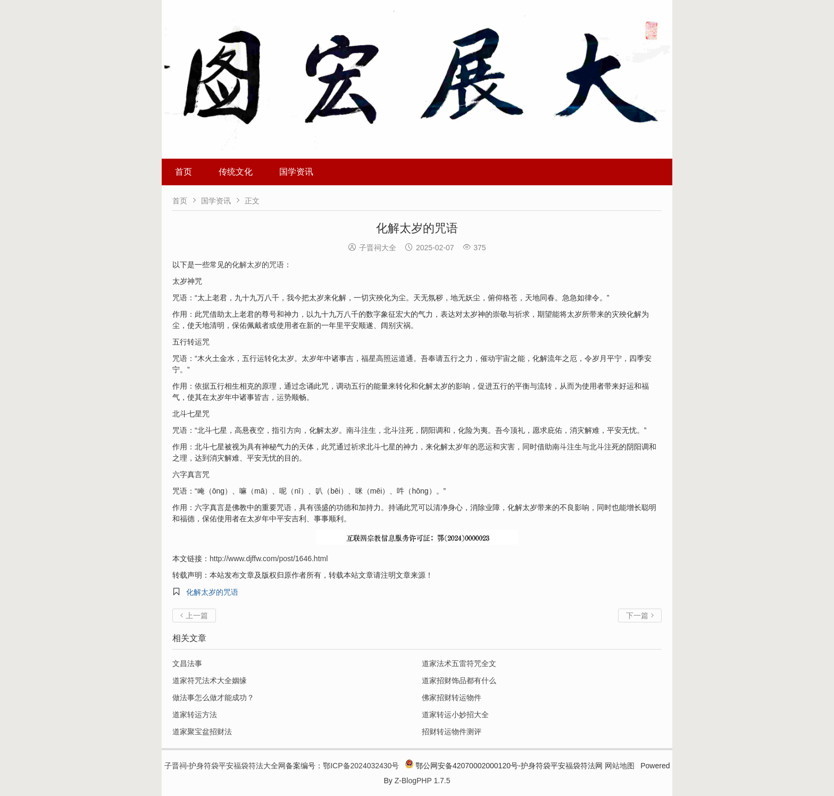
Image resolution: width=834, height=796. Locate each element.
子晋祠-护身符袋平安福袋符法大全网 (225, 765)
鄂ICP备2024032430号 (361, 765)
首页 (183, 171)
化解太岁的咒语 (258, 264)
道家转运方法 (194, 714)
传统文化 (236, 171)
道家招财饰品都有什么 (459, 680)
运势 (284, 397)
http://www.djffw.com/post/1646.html (269, 558)
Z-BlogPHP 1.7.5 (423, 780)
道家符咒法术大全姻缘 (209, 680)
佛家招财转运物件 (451, 697)
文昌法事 (187, 663)
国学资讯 (296, 171)
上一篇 (194, 615)
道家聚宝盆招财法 (202, 731)
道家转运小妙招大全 (455, 714)
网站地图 (620, 765)
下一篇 (640, 615)
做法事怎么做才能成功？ (213, 697)
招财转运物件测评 (451, 731)
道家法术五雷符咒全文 (459, 663)
